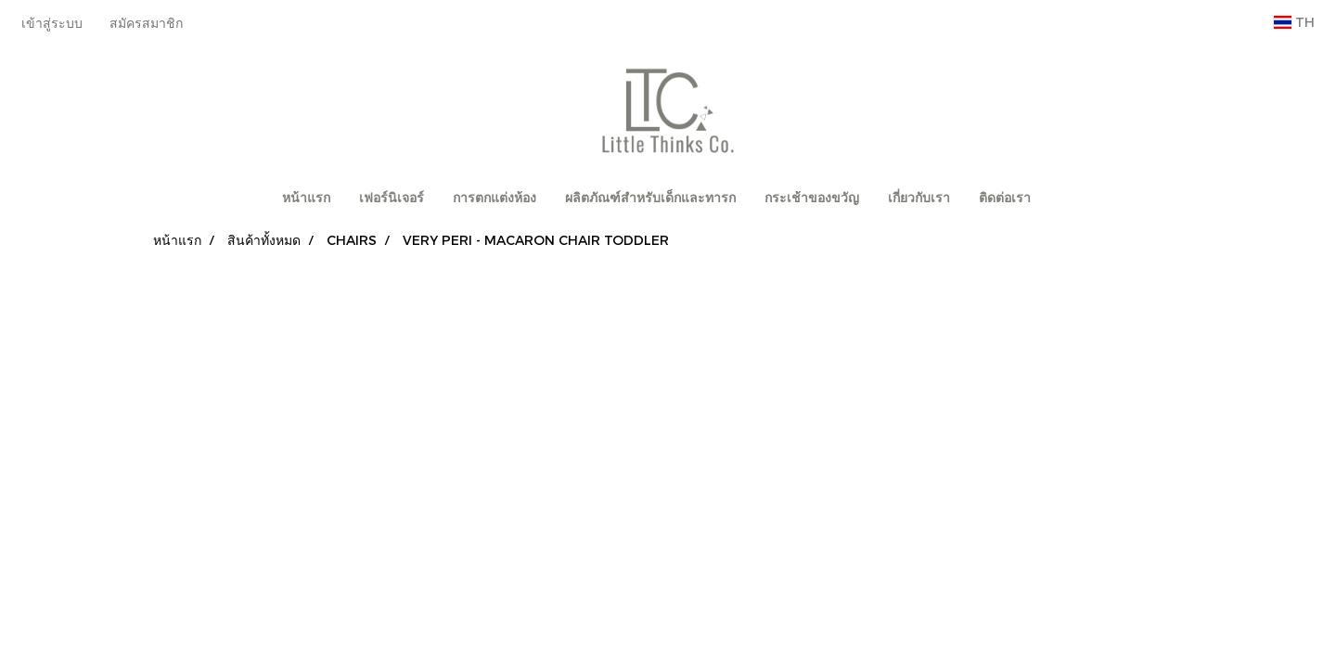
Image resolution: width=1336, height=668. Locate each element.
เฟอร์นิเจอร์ (391, 197)
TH (1294, 22)
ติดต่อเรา (1005, 197)
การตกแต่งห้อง (494, 197)
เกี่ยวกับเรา (919, 197)
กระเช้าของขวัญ (811, 197)
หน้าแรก (306, 197)
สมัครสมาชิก (146, 23)
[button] (1061, 198)
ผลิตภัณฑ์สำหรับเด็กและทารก (650, 197)
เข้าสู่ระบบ (52, 23)
